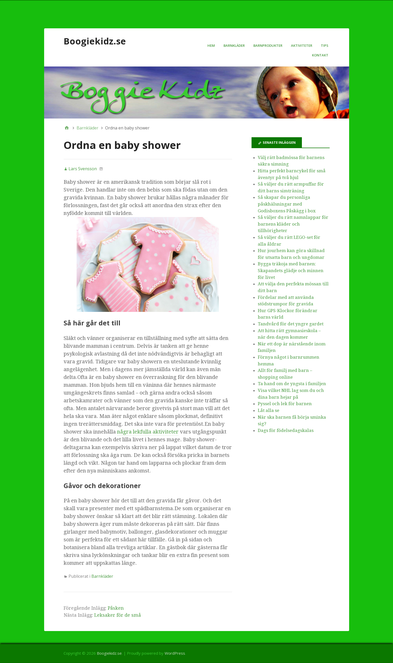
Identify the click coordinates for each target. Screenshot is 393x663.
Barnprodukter (267, 45)
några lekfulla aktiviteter (148, 432)
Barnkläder (234, 45)
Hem (211, 45)
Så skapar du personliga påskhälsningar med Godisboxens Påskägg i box (287, 204)
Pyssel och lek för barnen (285, 403)
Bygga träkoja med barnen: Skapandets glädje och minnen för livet (290, 270)
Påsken (116, 608)
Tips (324, 45)
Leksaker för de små (117, 615)
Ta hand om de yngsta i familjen (292, 383)
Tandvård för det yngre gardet (290, 323)
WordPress (175, 653)
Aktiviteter (301, 45)
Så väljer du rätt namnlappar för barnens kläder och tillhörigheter (293, 224)
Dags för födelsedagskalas (286, 430)
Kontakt (320, 55)
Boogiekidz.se (95, 41)
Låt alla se (268, 410)
